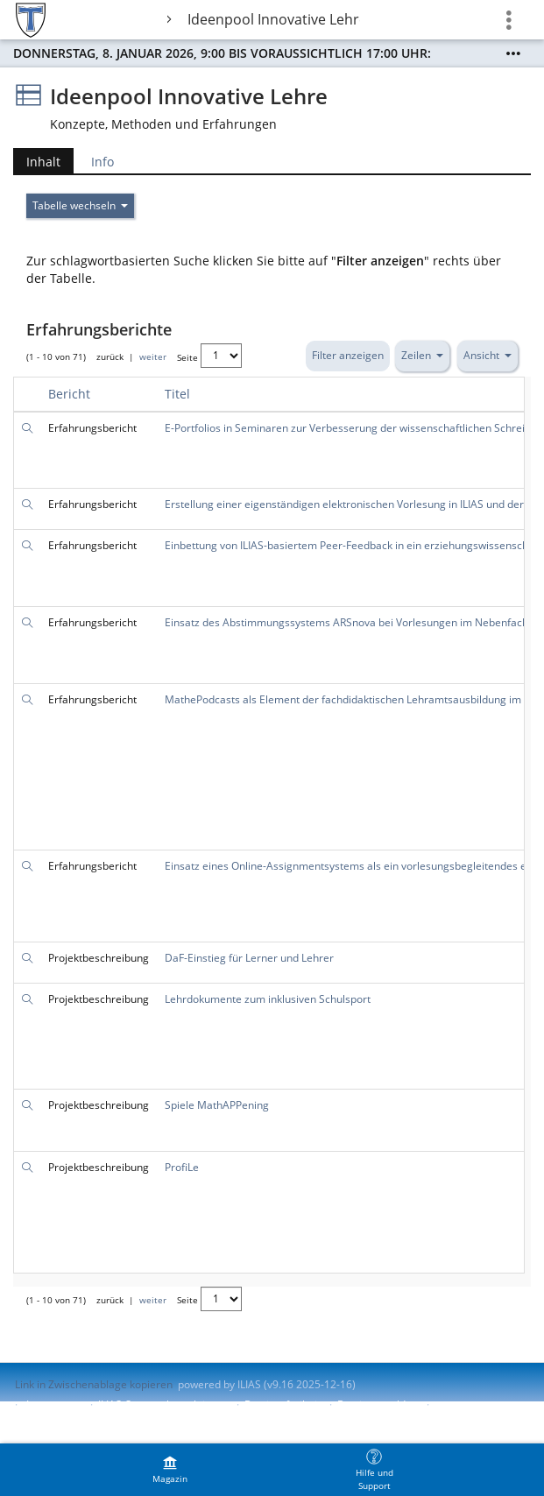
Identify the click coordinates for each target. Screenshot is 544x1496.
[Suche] (27, 427)
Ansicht (487, 355)
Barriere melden (377, 1404)
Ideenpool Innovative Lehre (273, 19)
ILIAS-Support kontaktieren (163, 1404)
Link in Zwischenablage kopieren (94, 1384)
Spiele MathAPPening (217, 1104)
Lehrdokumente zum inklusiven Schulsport (268, 998)
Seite (187, 357)
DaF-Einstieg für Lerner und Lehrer (249, 957)
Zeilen (422, 355)
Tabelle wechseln (80, 205)
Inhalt (43, 161)
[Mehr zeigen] (513, 53)
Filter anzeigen (348, 355)
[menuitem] (170, 1469)
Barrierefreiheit (282, 1404)
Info (102, 161)
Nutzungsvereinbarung (71, 1419)
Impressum (53, 1404)
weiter (152, 357)
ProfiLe (182, 1167)
